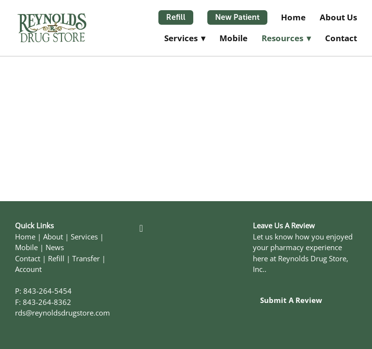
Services (84, 237)
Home (293, 17)
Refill (176, 17)
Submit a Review (291, 300)
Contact (341, 38)
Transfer (86, 259)
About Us (338, 17)
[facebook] (141, 228)
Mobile (233, 38)
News (55, 247)
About (53, 237)
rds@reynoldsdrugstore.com (62, 313)
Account (28, 269)
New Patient (237, 17)
